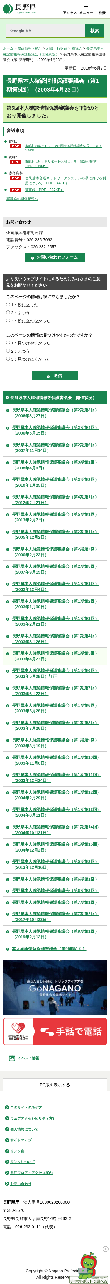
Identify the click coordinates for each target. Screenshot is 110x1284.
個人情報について (24, 1129)
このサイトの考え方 (26, 1108)
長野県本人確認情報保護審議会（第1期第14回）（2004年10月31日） (56, 830)
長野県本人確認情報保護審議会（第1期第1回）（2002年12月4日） (55, 586)
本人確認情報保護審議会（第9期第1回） (49, 948)
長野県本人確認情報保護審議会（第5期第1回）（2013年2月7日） (55, 517)
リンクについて (22, 1162)
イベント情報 (28, 1058)
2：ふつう (20, 312)
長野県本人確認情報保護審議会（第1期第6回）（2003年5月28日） (55, 708)
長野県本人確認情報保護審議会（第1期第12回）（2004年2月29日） (56, 795)
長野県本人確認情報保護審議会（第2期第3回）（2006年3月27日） (55, 413)
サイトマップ (20, 1140)
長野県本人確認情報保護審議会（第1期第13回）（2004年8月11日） (56, 812)
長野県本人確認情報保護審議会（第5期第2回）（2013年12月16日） (55, 864)
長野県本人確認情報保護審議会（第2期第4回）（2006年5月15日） (55, 430)
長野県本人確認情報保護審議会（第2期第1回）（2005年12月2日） (55, 534)
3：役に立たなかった (30, 321)
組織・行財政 (56, 48)
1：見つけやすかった (30, 343)
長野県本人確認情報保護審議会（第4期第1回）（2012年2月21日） (55, 499)
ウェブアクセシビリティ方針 (33, 1118)
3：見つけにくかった (30, 359)
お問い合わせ (20, 1184)
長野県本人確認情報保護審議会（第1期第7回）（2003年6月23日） (55, 690)
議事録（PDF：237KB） (44, 190)
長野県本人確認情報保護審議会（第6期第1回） (55, 879)
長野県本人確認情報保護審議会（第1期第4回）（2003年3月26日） (55, 638)
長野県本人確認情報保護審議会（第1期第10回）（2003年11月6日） (56, 760)
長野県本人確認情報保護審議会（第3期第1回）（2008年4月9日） (55, 465)
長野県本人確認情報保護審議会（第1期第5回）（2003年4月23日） (55, 656)
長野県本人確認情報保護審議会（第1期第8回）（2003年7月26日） (55, 725)
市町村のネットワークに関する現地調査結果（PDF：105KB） (63, 148)
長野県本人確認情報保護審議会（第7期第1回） (55, 902)
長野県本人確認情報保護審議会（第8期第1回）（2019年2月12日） (55, 934)
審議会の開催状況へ (22, 199)
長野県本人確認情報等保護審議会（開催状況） (53, 397)
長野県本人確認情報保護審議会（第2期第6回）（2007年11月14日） (55, 447)
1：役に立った (24, 305)
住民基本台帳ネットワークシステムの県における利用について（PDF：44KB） (65, 180)
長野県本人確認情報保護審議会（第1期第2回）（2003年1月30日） (55, 604)
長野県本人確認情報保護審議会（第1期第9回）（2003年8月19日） (55, 743)
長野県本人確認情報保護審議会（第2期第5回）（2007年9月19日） (55, 569)
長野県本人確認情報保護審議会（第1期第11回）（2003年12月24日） (56, 777)
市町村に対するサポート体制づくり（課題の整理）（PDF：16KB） (62, 164)
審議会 (77, 48)
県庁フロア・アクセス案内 (31, 1173)
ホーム (8, 48)
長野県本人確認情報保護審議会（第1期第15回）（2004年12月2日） (56, 847)
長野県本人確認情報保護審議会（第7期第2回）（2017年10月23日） (55, 916)
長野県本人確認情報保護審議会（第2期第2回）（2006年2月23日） (55, 552)
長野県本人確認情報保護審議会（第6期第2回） (55, 890)
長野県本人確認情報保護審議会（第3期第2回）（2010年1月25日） (55, 482)
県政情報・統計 (30, 48)
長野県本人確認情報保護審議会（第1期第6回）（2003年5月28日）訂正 (55, 673)
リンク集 (17, 1151)
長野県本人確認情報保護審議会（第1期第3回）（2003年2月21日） (55, 621)
